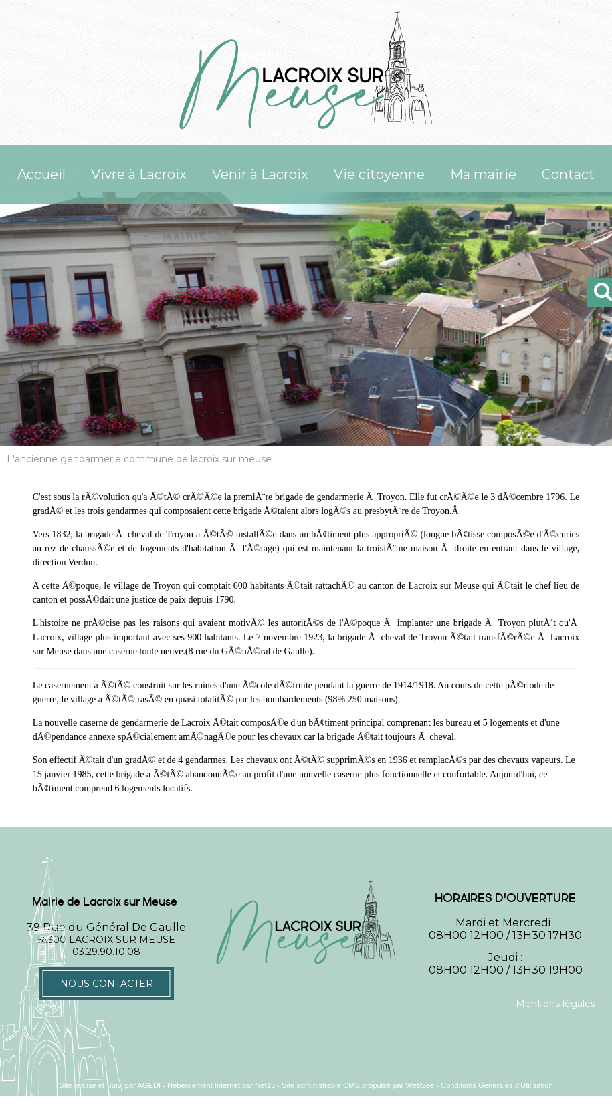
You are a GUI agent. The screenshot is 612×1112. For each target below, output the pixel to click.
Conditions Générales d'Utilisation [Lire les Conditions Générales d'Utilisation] (497, 1085)
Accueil (41, 174)
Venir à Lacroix (260, 174)
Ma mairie (483, 174)
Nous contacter (106, 984)
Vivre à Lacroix (139, 174)
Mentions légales (555, 1004)
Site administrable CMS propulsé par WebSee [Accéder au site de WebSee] (358, 1085)
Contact (568, 174)
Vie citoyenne (379, 174)
